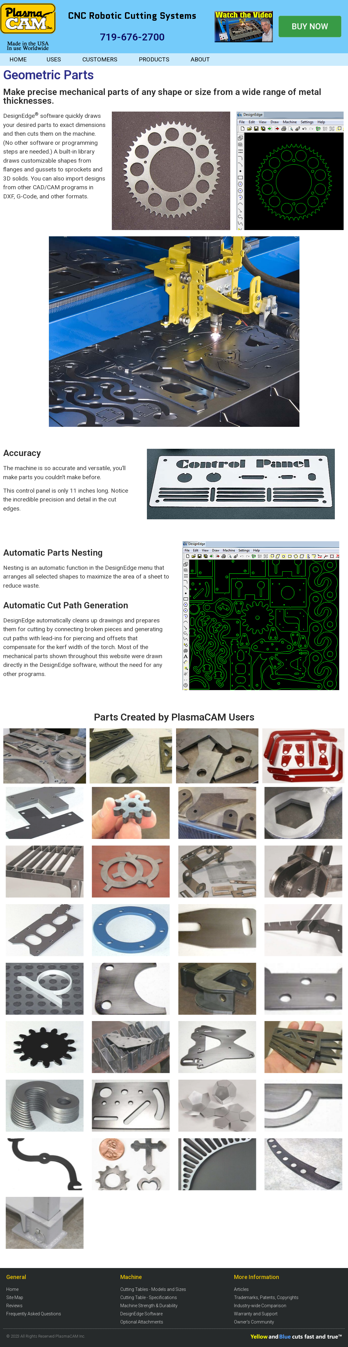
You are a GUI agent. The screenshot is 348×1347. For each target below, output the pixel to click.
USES (54, 59)
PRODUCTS (154, 59)
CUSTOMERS (99, 59)
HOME (18, 59)
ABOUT (200, 59)
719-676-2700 (132, 37)
